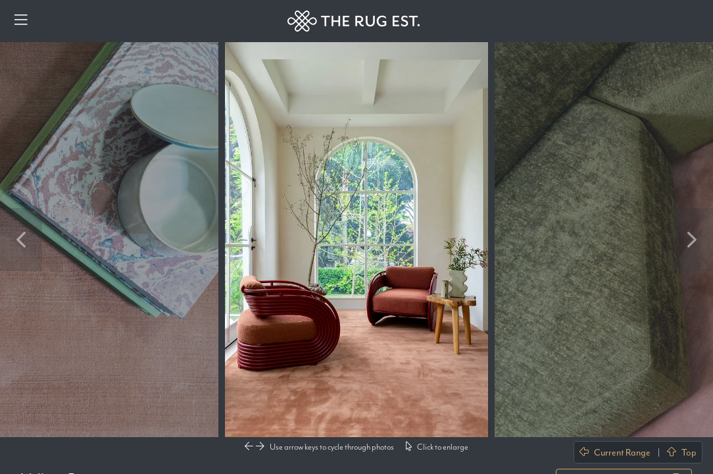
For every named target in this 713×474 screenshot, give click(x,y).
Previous (21, 239)
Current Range (615, 452)
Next (692, 239)
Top (682, 452)
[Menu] (21, 21)
